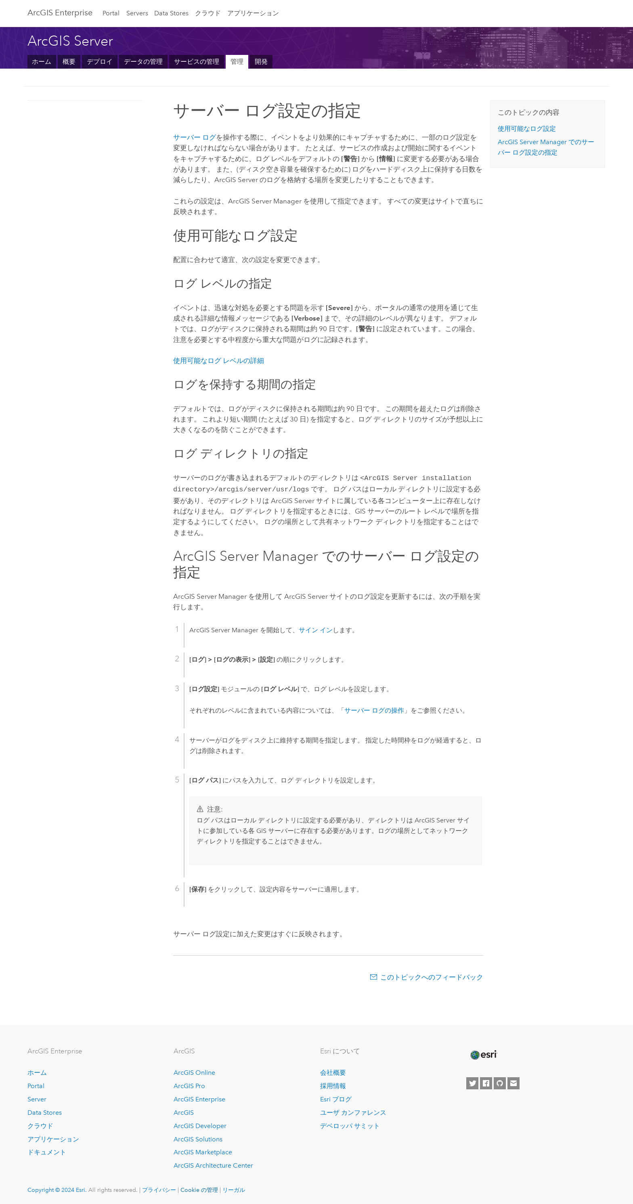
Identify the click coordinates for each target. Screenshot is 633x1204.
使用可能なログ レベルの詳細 (218, 361)
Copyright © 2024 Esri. (57, 1188)
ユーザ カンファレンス (353, 1111)
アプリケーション (253, 13)
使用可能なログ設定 (527, 128)
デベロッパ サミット (350, 1124)
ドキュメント (46, 1150)
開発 (261, 61)
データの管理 (143, 61)
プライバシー (159, 1188)
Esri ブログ (336, 1097)
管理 (237, 61)
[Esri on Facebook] (486, 1082)
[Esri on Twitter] (472, 1082)
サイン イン (316, 628)
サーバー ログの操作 (374, 709)
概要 (69, 61)
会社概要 (333, 1071)
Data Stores (171, 13)
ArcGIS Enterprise (59, 12)
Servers (137, 13)
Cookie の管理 (199, 1188)
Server (36, 1097)
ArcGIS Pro (189, 1084)
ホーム (41, 61)
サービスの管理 (196, 61)
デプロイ (100, 61)
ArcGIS (184, 1111)
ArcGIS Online (194, 1071)
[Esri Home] (483, 1053)
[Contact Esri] (513, 1082)
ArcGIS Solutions (198, 1137)
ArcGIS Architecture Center (213, 1164)
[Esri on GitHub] (500, 1082)
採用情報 (333, 1084)
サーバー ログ (194, 137)
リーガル (233, 1188)
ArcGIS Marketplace (203, 1150)
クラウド (208, 13)
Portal (111, 13)
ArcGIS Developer (200, 1124)
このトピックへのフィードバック (431, 975)
